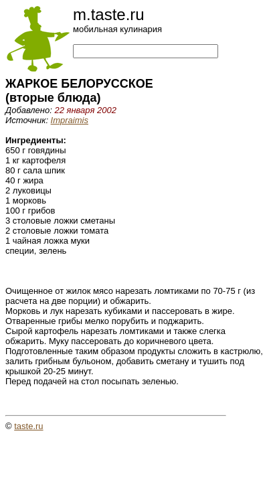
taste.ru (28, 426)
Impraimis (69, 120)
